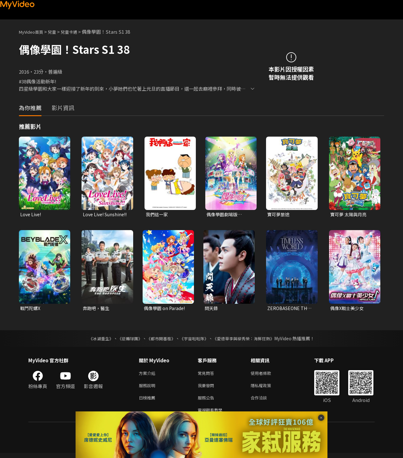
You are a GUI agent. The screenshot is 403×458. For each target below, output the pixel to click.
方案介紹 (148, 374)
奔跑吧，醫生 (97, 309)
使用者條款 (266, 374)
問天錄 (212, 309)
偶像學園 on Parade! (165, 309)
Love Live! (31, 214)
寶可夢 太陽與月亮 (349, 214)
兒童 (57, 31)
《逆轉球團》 (126, 339)
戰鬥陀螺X (31, 309)
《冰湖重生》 (95, 339)
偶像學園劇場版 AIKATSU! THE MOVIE (223, 214)
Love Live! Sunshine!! (95, 214)
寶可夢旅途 (279, 214)
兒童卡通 (75, 31)
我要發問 (207, 388)
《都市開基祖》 (159, 339)
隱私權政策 (266, 388)
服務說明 (148, 388)
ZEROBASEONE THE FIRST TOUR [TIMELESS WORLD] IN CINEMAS (290, 309)
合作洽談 (263, 401)
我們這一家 (157, 214)
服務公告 (207, 401)
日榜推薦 (148, 401)
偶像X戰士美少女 (348, 309)
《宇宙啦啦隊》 (194, 339)
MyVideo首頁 (33, 31)
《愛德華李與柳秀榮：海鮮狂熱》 (247, 339)
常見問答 (207, 374)
